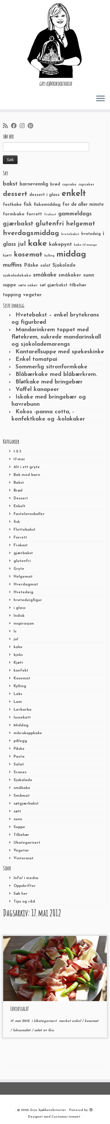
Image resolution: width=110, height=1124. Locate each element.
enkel (77, 1021)
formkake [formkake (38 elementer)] (13, 214)
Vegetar (21, 850)
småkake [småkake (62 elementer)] (44, 275)
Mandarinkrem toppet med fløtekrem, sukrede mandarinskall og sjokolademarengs (56, 337)
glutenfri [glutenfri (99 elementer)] (49, 224)
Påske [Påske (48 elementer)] (31, 265)
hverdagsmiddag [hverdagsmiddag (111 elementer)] (31, 233)
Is (15, 631)
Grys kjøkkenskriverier (48, 1110)
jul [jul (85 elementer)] (22, 244)
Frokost (21, 545)
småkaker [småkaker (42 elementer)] (69, 275)
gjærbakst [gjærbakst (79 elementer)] (18, 224)
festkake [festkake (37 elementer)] (12, 204)
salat (38, 1030)
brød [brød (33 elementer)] (55, 184)
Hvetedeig (23, 592)
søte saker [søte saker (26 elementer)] (28, 285)
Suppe (19, 827)
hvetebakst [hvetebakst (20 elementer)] (70, 234)
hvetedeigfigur (28, 600)
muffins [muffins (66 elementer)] (12, 265)
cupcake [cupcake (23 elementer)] (69, 184)
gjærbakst (23, 553)
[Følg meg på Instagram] (24, 126)
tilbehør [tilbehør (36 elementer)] (77, 285)
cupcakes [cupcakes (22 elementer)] (86, 184)
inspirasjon (24, 623)
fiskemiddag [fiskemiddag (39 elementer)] (47, 204)
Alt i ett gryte (27, 467)
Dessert (21, 498)
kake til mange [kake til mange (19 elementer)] (85, 245)
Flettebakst (24, 530)
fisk (17, 522)
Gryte (19, 569)
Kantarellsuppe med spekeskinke (60, 352)
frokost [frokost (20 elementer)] (50, 214)
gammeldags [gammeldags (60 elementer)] (75, 214)
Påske (19, 749)
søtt (17, 811)
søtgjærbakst (26, 803)
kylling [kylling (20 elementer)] (49, 255)
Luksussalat (19, 1008)
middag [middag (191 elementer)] (71, 254)
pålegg (20, 741)
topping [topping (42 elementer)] (12, 295)
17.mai (19, 459)
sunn (18, 819)
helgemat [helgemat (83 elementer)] (80, 224)
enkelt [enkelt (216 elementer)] (74, 194)
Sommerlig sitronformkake (51, 367)
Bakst (19, 483)
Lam (18, 702)
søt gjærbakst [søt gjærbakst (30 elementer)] (53, 285)
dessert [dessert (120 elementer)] (15, 194)
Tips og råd (24, 901)
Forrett (20, 537)
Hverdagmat (26, 584)
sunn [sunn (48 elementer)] (88, 275)
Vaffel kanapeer (37, 389)
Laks (18, 694)
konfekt (21, 670)
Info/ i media (26, 878)
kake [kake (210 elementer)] (37, 243)
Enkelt (19, 506)
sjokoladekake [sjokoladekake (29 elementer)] (17, 275)
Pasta (19, 757)
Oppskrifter (25, 886)
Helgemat (23, 577)
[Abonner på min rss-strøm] (7, 126)
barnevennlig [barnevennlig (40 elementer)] (34, 184)
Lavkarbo (22, 710)
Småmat (22, 796)
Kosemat (22, 678)
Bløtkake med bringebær (49, 382)
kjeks (18, 655)
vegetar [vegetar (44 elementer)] (32, 294)
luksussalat (22, 1030)
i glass (20, 608)
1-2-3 (17, 451)
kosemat (91, 1021)
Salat (19, 764)
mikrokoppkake (28, 733)
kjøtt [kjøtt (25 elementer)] (7, 255)
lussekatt (22, 717)
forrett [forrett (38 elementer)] (34, 214)
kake (18, 647)
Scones (20, 772)
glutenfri (22, 561)
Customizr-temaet (66, 1116)
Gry (51, 1030)
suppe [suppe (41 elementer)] (9, 285)
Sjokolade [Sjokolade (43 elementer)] (64, 265)
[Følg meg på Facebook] (15, 126)
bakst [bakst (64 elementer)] (10, 184)
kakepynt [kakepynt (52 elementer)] (60, 244)
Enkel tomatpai (36, 359)
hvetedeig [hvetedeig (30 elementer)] (91, 234)
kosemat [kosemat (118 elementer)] (28, 254)
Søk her (21, 894)
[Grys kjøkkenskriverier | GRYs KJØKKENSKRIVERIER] (55, 40)
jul (16, 639)
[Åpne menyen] (100, 98)
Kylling (20, 686)
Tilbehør (21, 835)
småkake (22, 788)
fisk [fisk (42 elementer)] (28, 204)
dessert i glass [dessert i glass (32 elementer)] (44, 195)
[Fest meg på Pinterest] (32, 126)
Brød (18, 490)
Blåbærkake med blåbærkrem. (56, 374)
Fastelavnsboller (29, 514)
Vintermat (23, 858)
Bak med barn (27, 475)
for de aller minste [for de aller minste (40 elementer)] (83, 204)
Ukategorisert (27, 843)
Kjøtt (18, 663)
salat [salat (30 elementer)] (45, 265)
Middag (21, 725)
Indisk (19, 616)
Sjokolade (23, 780)
